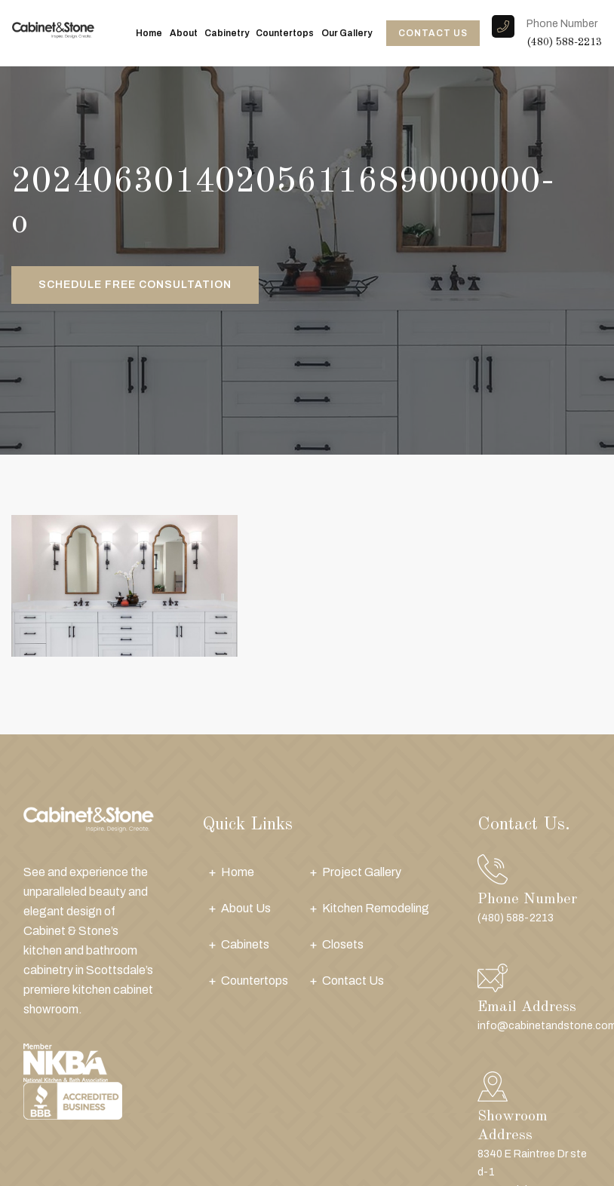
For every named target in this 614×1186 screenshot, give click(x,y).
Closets (343, 944)
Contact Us (353, 980)
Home (149, 33)
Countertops (285, 33)
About (184, 33)
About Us (246, 908)
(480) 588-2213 (564, 42)
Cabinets (245, 944)
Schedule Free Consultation (135, 284)
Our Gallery (346, 33)
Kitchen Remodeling (375, 908)
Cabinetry (226, 33)
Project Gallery (361, 872)
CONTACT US (433, 33)
